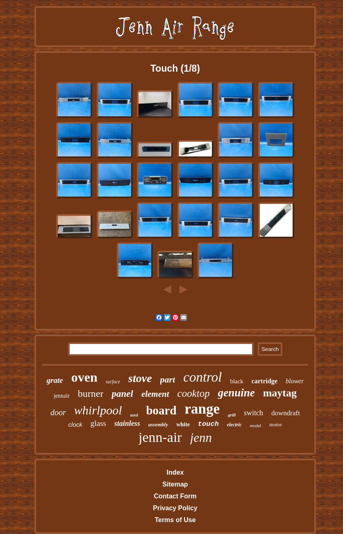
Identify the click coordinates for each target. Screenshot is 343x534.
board (161, 410)
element (155, 394)
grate (55, 380)
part (167, 379)
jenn (201, 437)
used (134, 415)
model (255, 425)
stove (140, 378)
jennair (62, 396)
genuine (236, 393)
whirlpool (98, 410)
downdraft (285, 413)
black (236, 381)
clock (75, 424)
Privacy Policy (175, 508)
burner (91, 393)
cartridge (264, 381)
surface (113, 382)
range (202, 409)
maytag (280, 393)
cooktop (193, 393)
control (202, 377)
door (58, 412)
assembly (158, 424)
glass (98, 423)
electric (234, 425)
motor (275, 424)
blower (295, 381)
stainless (127, 423)
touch (208, 424)
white (183, 424)
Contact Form (175, 496)
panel (122, 394)
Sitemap (175, 484)
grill (232, 414)
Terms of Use (174, 519)
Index (175, 472)
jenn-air (160, 437)
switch (253, 413)
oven (84, 377)
